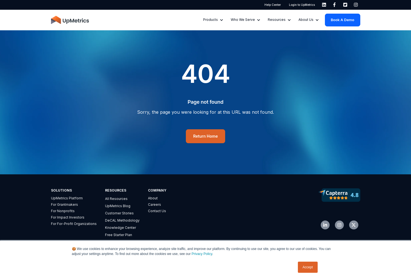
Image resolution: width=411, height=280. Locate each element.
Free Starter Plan (118, 235)
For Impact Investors (67, 217)
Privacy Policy (202, 254)
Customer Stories (119, 213)
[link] (324, 4)
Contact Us (157, 211)
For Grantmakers (64, 204)
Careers (154, 204)
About (153, 198)
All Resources (116, 199)
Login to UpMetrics (302, 4)
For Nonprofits (63, 211)
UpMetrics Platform (67, 198)
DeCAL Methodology (122, 220)
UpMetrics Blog (117, 206)
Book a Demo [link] (342, 20)
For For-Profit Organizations (74, 224)
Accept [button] (308, 267)
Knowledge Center (120, 228)
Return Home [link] (205, 136)
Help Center (272, 4)
